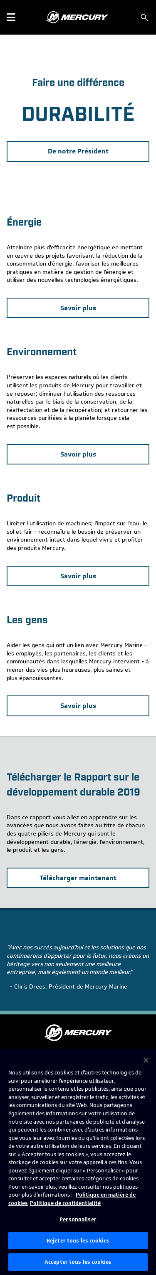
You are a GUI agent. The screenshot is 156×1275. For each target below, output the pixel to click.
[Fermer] (146, 1060)
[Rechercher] (144, 18)
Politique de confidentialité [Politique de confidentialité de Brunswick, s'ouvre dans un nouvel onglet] (65, 1203)
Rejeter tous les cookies (78, 1241)
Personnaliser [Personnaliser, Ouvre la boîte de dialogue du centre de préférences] (78, 1219)
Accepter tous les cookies (78, 1262)
